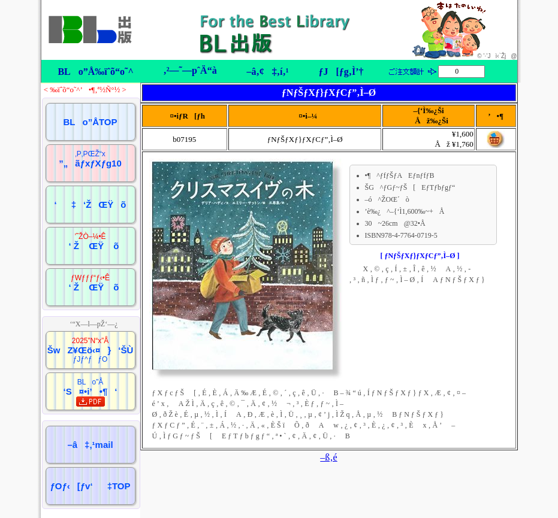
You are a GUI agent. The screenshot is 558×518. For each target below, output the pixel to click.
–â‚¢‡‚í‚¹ (267, 71)
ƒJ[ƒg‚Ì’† (340, 71)
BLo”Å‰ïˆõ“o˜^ (95, 71)
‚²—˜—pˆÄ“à (189, 70)
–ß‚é (328, 457)
